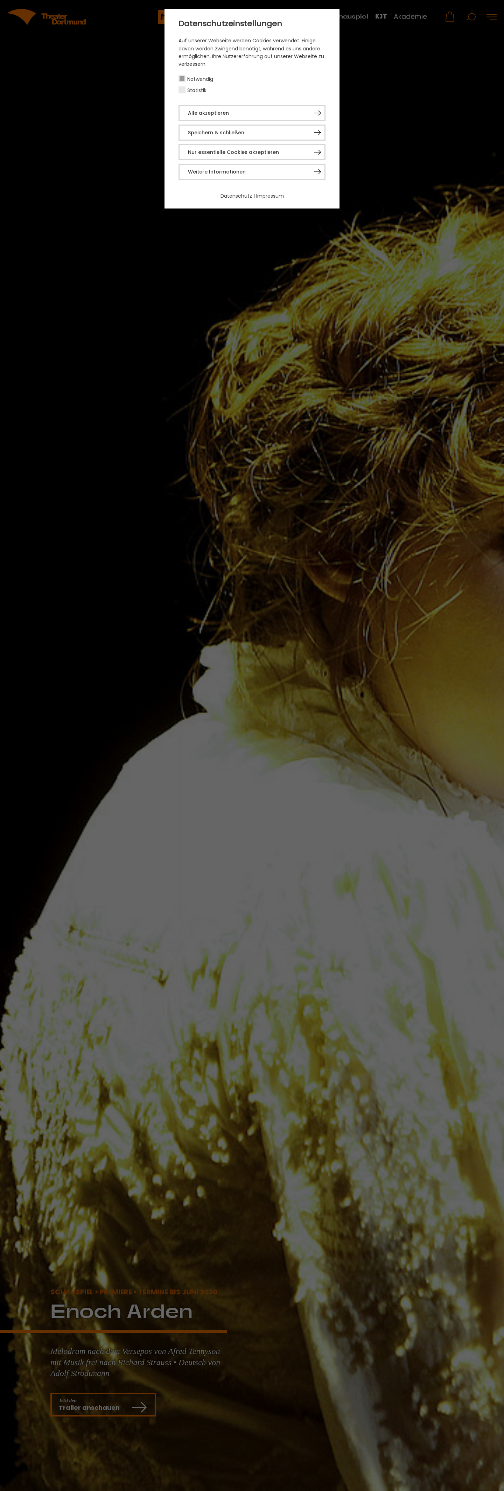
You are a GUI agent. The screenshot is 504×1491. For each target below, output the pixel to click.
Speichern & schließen (216, 132)
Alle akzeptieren (208, 112)
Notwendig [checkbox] (200, 79)
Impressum (270, 195)
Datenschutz (236, 195)
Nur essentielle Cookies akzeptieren (233, 152)
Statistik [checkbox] (196, 90)
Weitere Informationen (217, 171)
